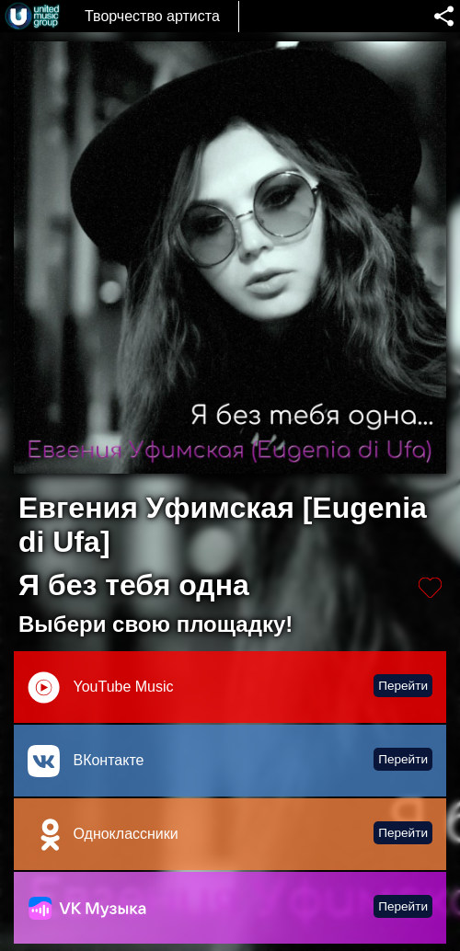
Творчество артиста (152, 16)
